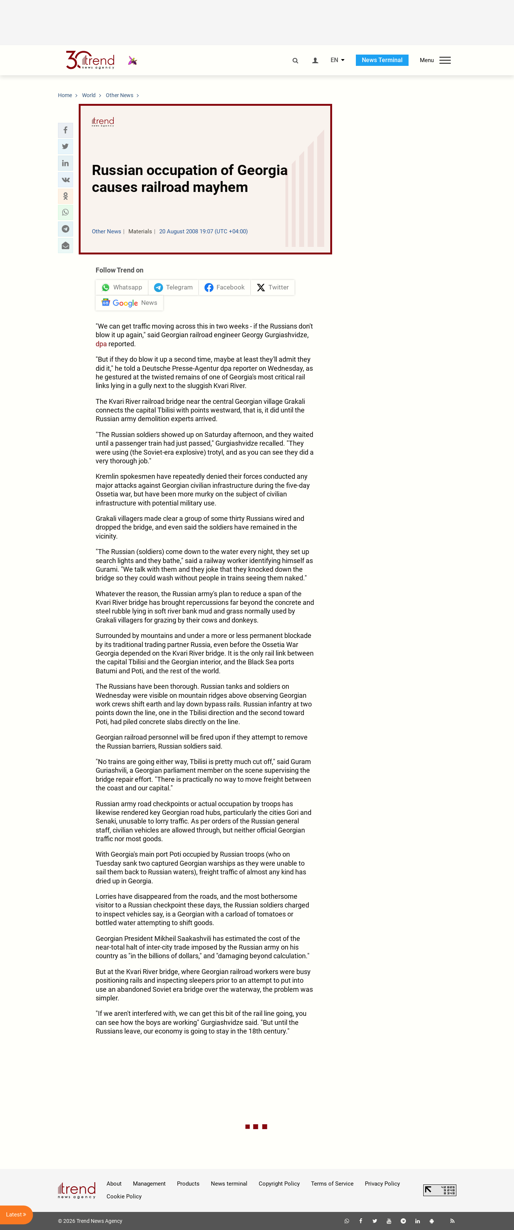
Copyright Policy (279, 1183)
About (114, 1183)
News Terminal (382, 60)
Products (188, 1183)
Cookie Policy (124, 1196)
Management (149, 1183)
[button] (65, 130)
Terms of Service (332, 1183)
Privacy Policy (382, 1183)
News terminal (229, 1183)
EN (334, 60)
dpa (101, 344)
